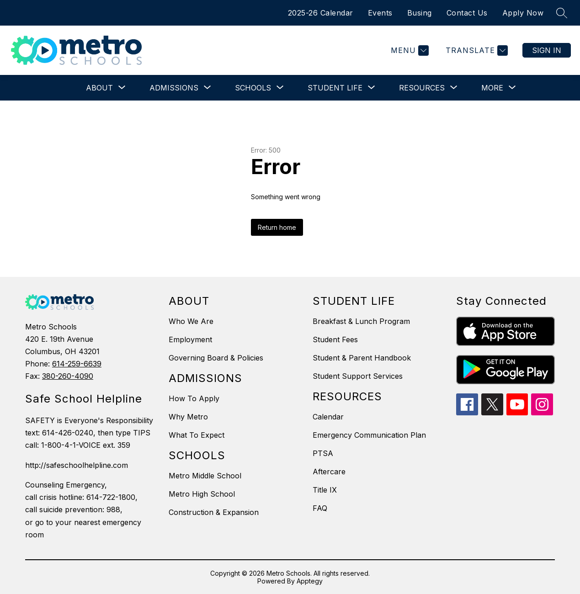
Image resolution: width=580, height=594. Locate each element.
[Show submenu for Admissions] (173, 87)
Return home (277, 227)
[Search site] (561, 12)
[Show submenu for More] (492, 87)
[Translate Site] (475, 50)
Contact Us (467, 12)
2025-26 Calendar (320, 12)
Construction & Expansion (214, 512)
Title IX (325, 489)
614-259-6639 (76, 363)
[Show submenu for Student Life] (335, 87)
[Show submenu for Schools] (253, 87)
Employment (190, 339)
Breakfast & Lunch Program (361, 321)
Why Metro (188, 416)
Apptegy (310, 581)
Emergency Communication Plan (369, 435)
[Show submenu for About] (99, 87)
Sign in (546, 50)
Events (380, 12)
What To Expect (196, 435)
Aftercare (329, 471)
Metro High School (202, 494)
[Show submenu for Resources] (422, 87)
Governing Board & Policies (216, 357)
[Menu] (408, 50)
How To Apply (194, 398)
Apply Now (523, 12)
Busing (419, 12)
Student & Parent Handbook (362, 357)
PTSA (323, 453)
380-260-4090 (67, 376)
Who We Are (191, 321)
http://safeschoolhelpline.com (76, 465)
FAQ (320, 508)
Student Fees (335, 339)
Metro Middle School (205, 475)
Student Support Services (358, 376)
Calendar (328, 416)
